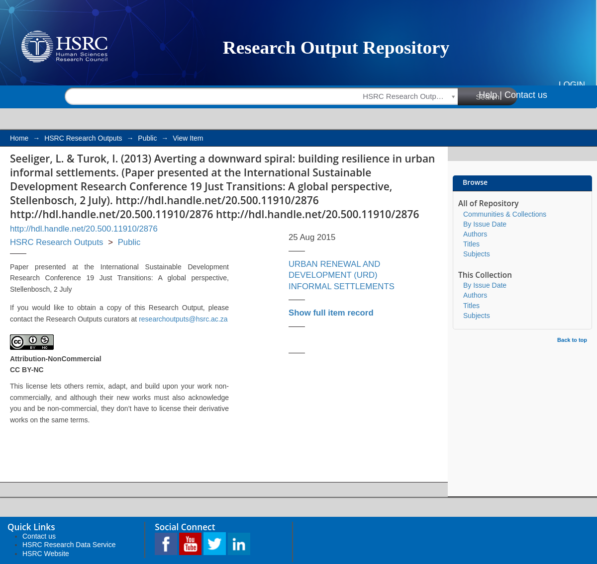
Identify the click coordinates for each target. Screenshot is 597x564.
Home (19, 138)
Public (147, 138)
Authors (475, 234)
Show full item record (331, 313)
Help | (490, 95)
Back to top (572, 340)
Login (572, 84)
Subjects (476, 254)
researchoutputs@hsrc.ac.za (183, 319)
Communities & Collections (504, 214)
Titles (471, 244)
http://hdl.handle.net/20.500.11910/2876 (84, 229)
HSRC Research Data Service (69, 545)
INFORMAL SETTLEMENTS (342, 286)
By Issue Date (484, 224)
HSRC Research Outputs (83, 138)
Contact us (525, 95)
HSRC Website (45, 554)
